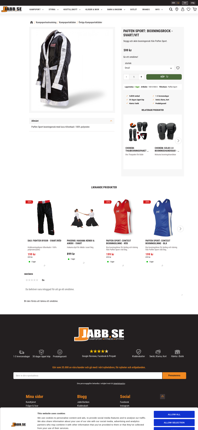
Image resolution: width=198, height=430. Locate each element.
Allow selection (174, 404)
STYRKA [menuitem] (52, 9)
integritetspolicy (119, 383)
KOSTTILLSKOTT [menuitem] (70, 9)
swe (185, 3)
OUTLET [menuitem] (133, 9)
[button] (188, 9)
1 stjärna (27, 280)
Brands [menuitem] (146, 9)
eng (192, 3)
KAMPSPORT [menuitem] (35, 9)
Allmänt (35, 121)
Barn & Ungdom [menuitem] (114, 9)
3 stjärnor (32, 280)
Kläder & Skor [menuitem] (92, 9)
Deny (174, 412)
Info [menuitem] (157, 9)
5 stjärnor (37, 280)
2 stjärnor (29, 280)
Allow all (174, 396)
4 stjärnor (34, 280)
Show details (149, 424)
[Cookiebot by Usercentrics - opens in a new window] (18, 424)
